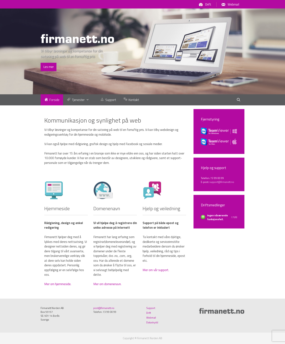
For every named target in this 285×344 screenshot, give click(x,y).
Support (150, 308)
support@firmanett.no (221, 182)
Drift (208, 4)
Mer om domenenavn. (107, 284)
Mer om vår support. (156, 270)
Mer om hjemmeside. (57, 284)
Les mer (48, 66)
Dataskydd (152, 322)
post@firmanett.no (103, 308)
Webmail (233, 4)
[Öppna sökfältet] (238, 99)
